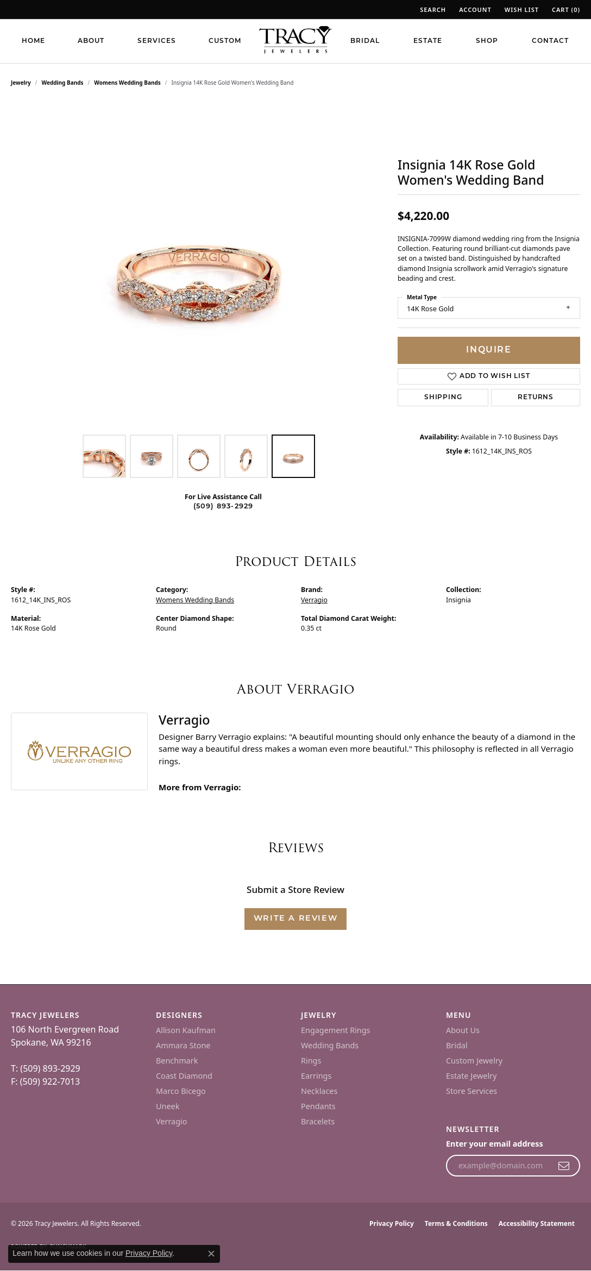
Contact (550, 41)
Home (33, 41)
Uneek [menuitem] (167, 1106)
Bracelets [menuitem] (318, 1121)
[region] (199, 266)
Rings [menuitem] (311, 1060)
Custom (225, 41)
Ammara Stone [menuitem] (183, 1045)
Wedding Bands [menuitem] (330, 1045)
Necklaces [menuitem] (319, 1091)
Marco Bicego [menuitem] (181, 1091)
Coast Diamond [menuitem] (184, 1076)
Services (156, 41)
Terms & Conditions (456, 1223)
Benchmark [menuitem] (177, 1060)
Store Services (471, 1091)
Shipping (443, 397)
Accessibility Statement (537, 1223)
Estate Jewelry (471, 1076)
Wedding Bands (63, 82)
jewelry (21, 82)
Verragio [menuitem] (171, 1121)
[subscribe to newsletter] (564, 1165)
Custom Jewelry (474, 1060)
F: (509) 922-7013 (45, 1081)
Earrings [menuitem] (316, 1076)
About (91, 41)
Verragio (314, 600)
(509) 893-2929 (223, 506)
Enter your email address (494, 1143)
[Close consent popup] (211, 1253)
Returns (536, 397)
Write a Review (295, 919)
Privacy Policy (391, 1223)
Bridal (365, 41)
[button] (432, 9)
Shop (487, 41)
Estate (427, 41)
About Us (463, 1030)
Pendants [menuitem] (318, 1106)
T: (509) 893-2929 (45, 1068)
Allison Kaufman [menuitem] (186, 1030)
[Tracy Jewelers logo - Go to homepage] (295, 41)
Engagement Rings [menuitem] (335, 1030)
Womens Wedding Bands (127, 82)
